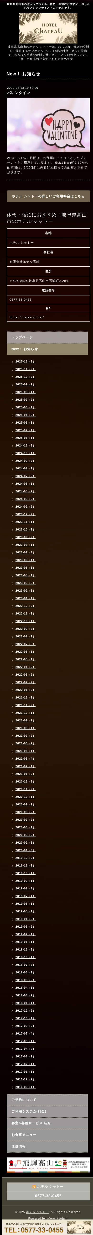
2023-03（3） (26, 583)
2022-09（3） (26, 629)
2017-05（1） (26, 1041)
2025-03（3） (26, 422)
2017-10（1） (26, 1018)
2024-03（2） (26, 499)
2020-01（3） (26, 850)
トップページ (22, 337)
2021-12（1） (26, 697)
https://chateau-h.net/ (27, 317)
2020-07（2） (26, 819)
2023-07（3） (26, 552)
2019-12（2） (26, 858)
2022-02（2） (26, 682)
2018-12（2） (26, 949)
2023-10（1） (26, 529)
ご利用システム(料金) (28, 1111)
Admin (63, 1218)
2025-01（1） (26, 438)
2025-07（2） (26, 399)
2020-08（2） (26, 812)
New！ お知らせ (24, 349)
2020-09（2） (26, 804)
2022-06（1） (26, 651)
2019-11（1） (26, 865)
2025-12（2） (26, 361)
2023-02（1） (26, 590)
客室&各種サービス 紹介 (31, 1123)
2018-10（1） (26, 957)
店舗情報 (18, 1146)
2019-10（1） (26, 873)
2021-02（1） (26, 766)
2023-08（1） (26, 545)
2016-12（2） (26, 1079)
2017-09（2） (26, 1026)
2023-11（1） (26, 522)
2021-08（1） (26, 728)
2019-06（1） (26, 903)
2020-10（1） (26, 797)
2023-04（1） (26, 575)
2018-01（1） (26, 1003)
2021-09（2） (26, 720)
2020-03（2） (26, 835)
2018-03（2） (26, 995)
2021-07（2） (26, 735)
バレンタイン (18, 93)
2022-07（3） (26, 644)
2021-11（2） (26, 705)
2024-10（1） (26, 453)
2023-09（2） (26, 537)
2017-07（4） (26, 1033)
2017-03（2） (26, 1056)
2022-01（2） (26, 690)
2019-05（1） (26, 911)
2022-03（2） (26, 674)
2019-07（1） (26, 896)
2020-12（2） (26, 781)
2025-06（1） (26, 407)
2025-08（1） (26, 392)
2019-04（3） (26, 919)
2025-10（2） (26, 376)
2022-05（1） (26, 659)
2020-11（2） (26, 789)
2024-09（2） (26, 460)
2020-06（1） (26, 827)
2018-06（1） (26, 972)
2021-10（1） (26, 713)
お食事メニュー (23, 1135)
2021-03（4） (26, 758)
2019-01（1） (26, 942)
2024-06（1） (26, 483)
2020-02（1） (26, 842)
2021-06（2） (26, 743)
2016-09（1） (26, 1087)
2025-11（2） (26, 369)
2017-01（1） (26, 1071)
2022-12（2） (26, 606)
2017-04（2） (26, 1049)
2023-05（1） (26, 567)
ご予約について (23, 1100)
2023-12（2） (26, 514)
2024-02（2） (26, 506)
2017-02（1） (26, 1064)
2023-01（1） (26, 598)
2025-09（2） (26, 384)
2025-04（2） (26, 415)
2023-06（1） (26, 560)
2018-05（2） (26, 980)
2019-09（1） (26, 881)
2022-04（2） (26, 667)
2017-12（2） (26, 1010)
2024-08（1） (26, 468)
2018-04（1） (26, 987)
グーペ (51, 1218)
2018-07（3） (26, 965)
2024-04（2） (26, 491)
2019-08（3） (26, 888)
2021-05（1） (26, 751)
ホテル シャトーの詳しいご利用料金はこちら (48, 196)
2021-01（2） (26, 774)
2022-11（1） (26, 613)
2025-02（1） (26, 430)
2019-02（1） (26, 934)
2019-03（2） (26, 926)
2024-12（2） (26, 445)
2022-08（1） (26, 636)
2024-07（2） (26, 476)
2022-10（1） (26, 621)
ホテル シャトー (37, 1212)
